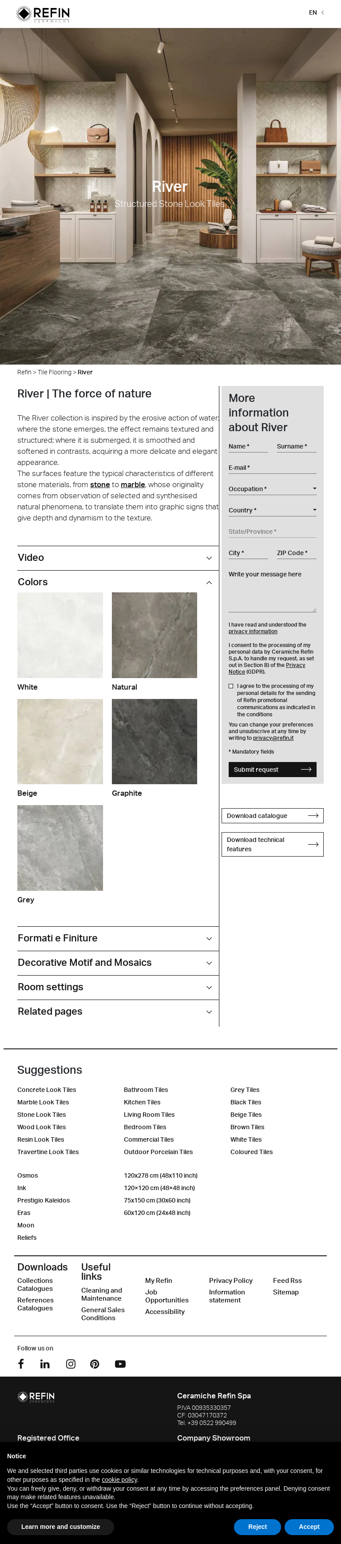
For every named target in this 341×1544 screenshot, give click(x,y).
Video (31, 557)
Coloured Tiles (251, 1151)
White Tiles (246, 1139)
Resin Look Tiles (40, 1139)
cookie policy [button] (119, 1479)
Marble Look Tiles (43, 1102)
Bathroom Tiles (146, 1089)
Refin (24, 372)
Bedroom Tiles (145, 1127)
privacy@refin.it (273, 737)
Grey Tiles (244, 1089)
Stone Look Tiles (41, 1114)
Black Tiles (245, 1102)
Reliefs (26, 1237)
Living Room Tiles (149, 1114)
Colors (33, 581)
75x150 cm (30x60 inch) (157, 1200)
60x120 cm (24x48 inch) (157, 1212)
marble (133, 484)
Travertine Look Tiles (48, 1151)
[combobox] (273, 489)
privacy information (253, 631)
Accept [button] (309, 1526)
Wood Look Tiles (41, 1127)
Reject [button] (257, 1526)
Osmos (27, 1175)
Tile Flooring (54, 372)
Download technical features (273, 844)
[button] (315, 11)
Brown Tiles (247, 1127)
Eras (23, 1212)
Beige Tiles (246, 1114)
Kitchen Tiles (142, 1102)
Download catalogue (273, 815)
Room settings (50, 986)
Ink (21, 1187)
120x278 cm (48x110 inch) (161, 1175)
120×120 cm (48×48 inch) (159, 1187)
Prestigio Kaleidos (43, 1200)
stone (100, 484)
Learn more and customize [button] (60, 1526)
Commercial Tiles (149, 1139)
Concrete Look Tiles (46, 1089)
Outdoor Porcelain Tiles (158, 1151)
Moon (25, 1225)
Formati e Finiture (58, 938)
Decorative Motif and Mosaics (85, 962)
